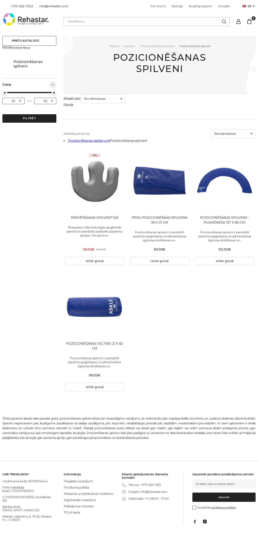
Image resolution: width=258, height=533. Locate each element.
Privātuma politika (76, 469)
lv (247, 6)
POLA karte (72, 494)
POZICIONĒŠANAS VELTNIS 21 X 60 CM (94, 328)
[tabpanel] (159, 163)
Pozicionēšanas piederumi (6, 60)
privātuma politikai (223, 489)
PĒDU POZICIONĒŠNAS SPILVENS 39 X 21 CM (159, 202)
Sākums (114, 46)
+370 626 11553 (22, 6)
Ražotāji (177, 6)
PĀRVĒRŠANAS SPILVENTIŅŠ (94, 200)
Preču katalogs (25, 40)
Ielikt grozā (94, 243)
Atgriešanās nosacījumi (80, 482)
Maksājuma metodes (79, 488)
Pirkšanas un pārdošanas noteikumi (88, 476)
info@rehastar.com (53, 6)
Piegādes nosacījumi (78, 463)
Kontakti (224, 6)
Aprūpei (130, 46)
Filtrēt (29, 114)
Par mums (158, 6)
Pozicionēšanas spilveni (195, 46)
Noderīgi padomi (200, 6)
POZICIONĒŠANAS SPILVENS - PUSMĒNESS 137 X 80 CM (224, 202)
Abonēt (223, 479)
